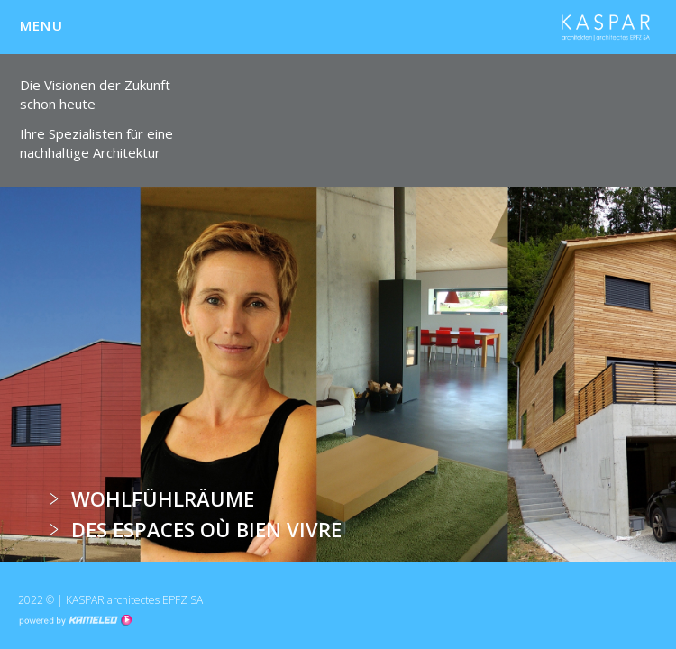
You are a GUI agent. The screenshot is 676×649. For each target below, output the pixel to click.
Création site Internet (75, 620)
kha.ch (605, 27)
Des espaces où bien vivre (206, 529)
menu (49, 25)
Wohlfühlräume (162, 498)
